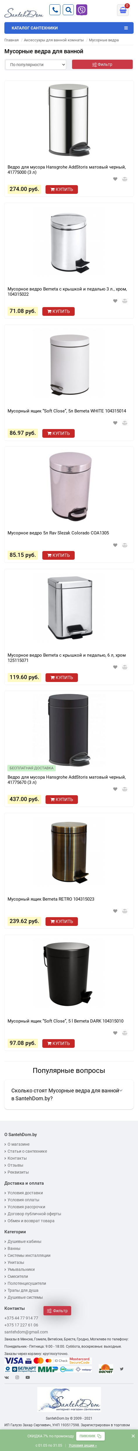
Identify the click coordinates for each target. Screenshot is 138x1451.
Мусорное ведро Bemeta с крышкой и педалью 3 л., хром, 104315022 (67, 291)
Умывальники (19, 1269)
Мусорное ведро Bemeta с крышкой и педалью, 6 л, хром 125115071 (67, 658)
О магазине (16, 1144)
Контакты (15, 1158)
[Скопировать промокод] (90, 1436)
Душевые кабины (22, 1241)
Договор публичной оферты (32, 1213)
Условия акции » (83, 1445)
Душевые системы (23, 1297)
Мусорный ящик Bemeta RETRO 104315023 (51, 899)
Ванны (12, 1248)
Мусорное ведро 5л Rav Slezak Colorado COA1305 (58, 533)
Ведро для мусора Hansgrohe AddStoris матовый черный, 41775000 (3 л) (67, 169)
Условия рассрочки (24, 1206)
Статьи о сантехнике (25, 1151)
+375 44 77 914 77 (21, 1318)
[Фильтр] (102, 64)
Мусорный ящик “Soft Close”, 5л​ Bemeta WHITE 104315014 (67, 411)
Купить (61, 189)
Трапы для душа (21, 1290)
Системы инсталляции (27, 1255)
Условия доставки (23, 1192)
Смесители (16, 1276)
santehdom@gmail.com (26, 1332)
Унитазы (14, 1262)
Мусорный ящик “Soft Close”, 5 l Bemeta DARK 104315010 (65, 1021)
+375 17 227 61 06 (21, 1325)
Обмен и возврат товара (29, 1220)
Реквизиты (16, 1172)
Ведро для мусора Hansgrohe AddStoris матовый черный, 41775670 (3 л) (67, 780)
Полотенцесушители (25, 1283)
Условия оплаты (21, 1199)
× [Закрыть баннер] (133, 1436)
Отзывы (13, 1165)
